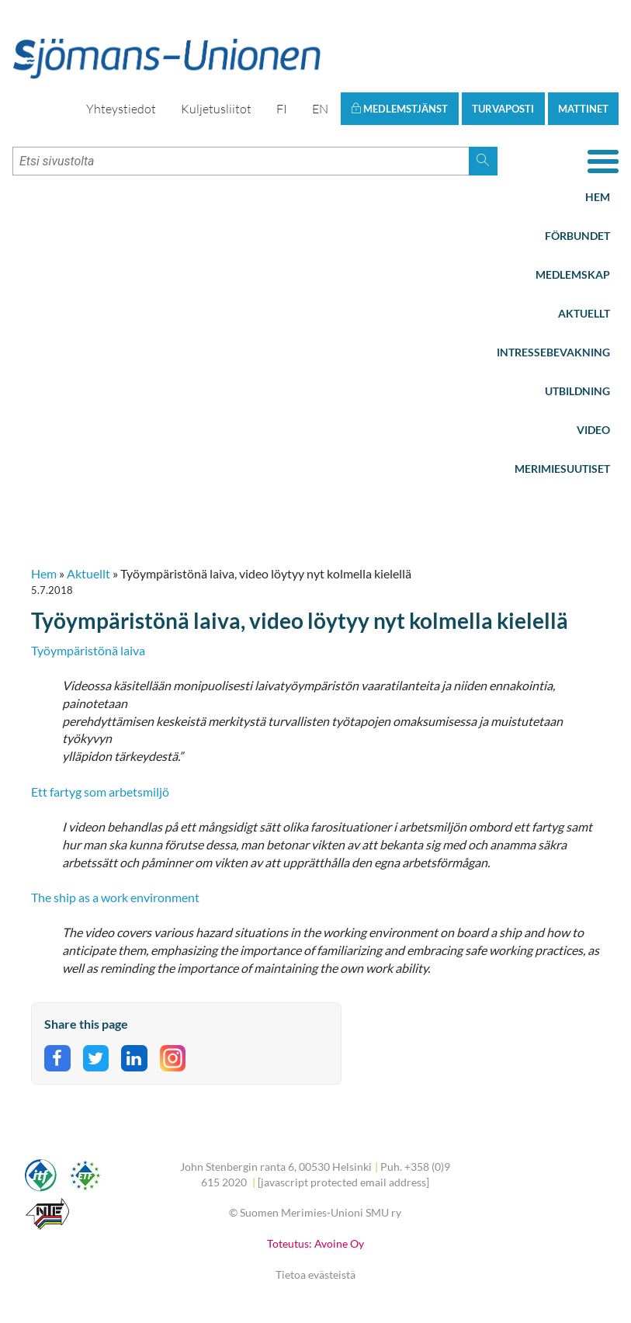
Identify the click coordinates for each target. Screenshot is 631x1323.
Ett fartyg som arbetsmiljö (100, 791)
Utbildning (577, 391)
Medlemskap (573, 274)
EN (320, 108)
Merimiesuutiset (562, 468)
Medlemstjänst (399, 108)
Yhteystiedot (121, 108)
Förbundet (577, 235)
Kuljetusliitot (216, 108)
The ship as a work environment (115, 897)
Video (593, 429)
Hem (597, 196)
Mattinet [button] (583, 108)
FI (281, 108)
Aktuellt (584, 313)
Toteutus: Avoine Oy (315, 1243)
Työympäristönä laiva (88, 650)
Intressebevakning (553, 352)
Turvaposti (503, 108)
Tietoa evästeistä (315, 1274)
